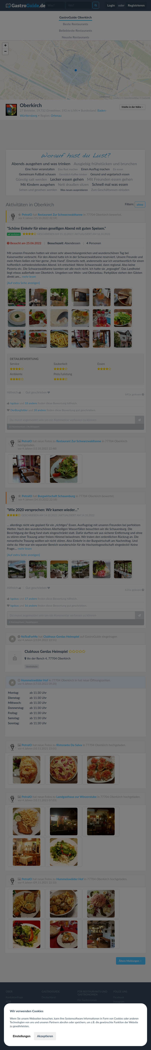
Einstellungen (21, 1036)
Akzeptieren (45, 1036)
